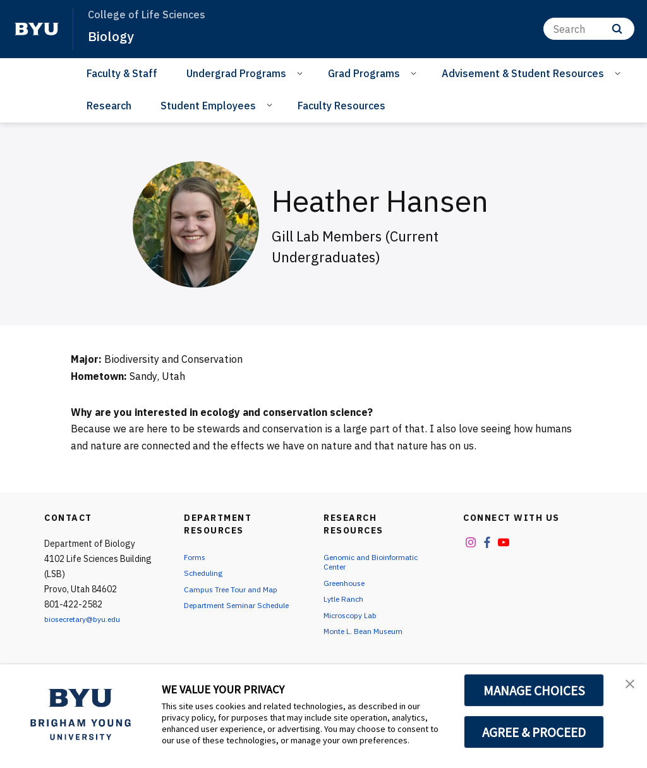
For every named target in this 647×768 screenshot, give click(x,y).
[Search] (588, 29)
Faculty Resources (341, 105)
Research (109, 105)
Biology (114, 35)
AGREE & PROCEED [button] (534, 732)
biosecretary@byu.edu (88, 619)
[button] (626, 687)
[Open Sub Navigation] (301, 73)
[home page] (37, 29)
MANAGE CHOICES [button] (534, 690)
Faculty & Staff (122, 73)
